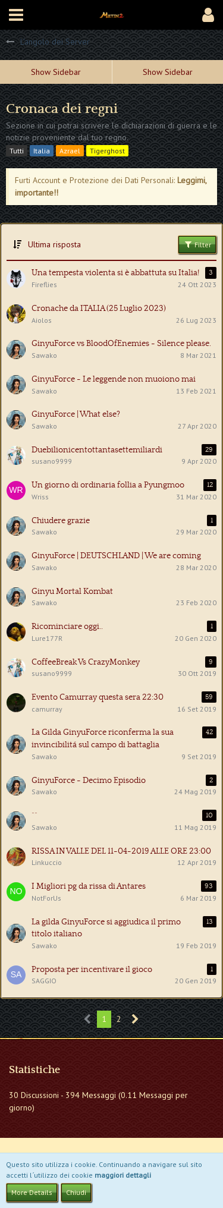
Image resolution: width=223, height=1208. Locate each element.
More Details (31, 1192)
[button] (16, 14)
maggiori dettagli (123, 1175)
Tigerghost (107, 150)
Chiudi (76, 1192)
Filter (197, 244)
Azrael (69, 150)
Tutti (17, 150)
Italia (41, 150)
